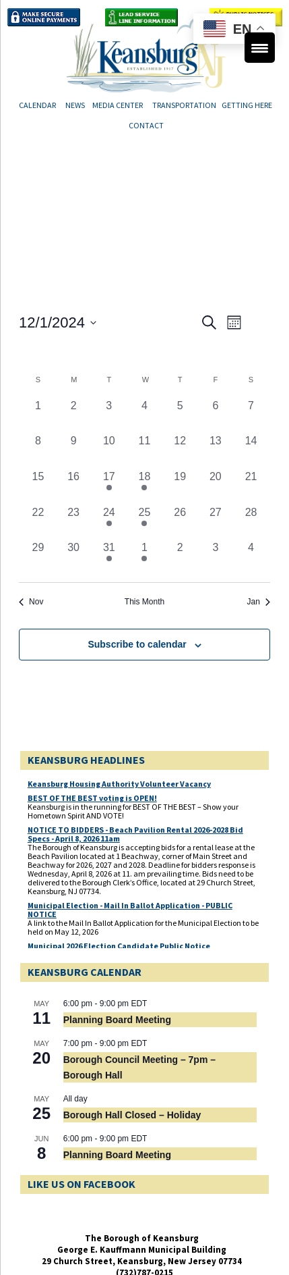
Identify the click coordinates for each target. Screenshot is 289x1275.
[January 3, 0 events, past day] (216, 557)
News (75, 105)
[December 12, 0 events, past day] (180, 451)
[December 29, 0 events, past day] (38, 557)
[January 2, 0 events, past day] (180, 557)
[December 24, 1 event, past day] (109, 522)
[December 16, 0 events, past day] (74, 486)
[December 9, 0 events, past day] (74, 451)
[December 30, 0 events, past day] (74, 557)
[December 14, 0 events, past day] (251, 451)
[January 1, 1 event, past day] (144, 557)
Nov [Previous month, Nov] (31, 601)
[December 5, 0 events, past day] (180, 416)
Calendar (37, 105)
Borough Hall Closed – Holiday (132, 1115)
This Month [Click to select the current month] (144, 601)
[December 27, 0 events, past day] (216, 522)
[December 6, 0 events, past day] (216, 416)
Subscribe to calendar (137, 644)
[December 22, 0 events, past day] (38, 522)
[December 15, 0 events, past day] (38, 486)
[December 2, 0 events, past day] (74, 416)
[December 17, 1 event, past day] (109, 486)
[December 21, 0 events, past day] (251, 486)
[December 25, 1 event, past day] (144, 522)
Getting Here (248, 105)
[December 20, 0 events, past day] (216, 486)
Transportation (184, 105)
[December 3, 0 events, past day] (109, 416)
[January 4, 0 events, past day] (251, 557)
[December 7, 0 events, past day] (251, 416)
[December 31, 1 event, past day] (109, 557)
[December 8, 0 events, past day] (38, 451)
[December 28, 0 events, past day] (251, 522)
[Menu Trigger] (260, 47)
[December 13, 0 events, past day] (216, 451)
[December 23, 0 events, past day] (74, 522)
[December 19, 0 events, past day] (180, 486)
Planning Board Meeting (117, 1019)
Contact (146, 125)
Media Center (117, 105)
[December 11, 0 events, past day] (144, 451)
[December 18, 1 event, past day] (144, 486)
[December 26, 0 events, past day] (180, 522)
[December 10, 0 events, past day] (109, 451)
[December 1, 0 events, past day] (38, 416)
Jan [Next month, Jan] (258, 601)
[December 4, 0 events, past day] (144, 416)
